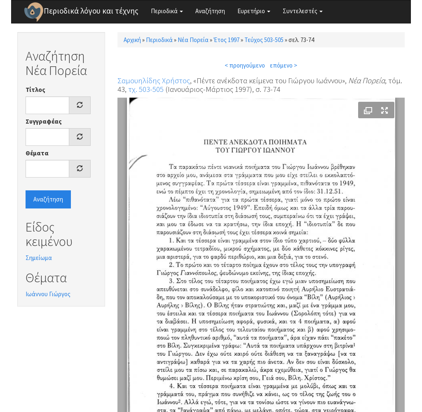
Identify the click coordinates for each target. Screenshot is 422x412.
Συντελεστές (303, 11)
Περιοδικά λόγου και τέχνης (91, 11)
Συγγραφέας (44, 121)
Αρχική (132, 40)
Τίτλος (35, 90)
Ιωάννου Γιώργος (48, 294)
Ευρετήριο (253, 11)
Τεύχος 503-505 (264, 40)
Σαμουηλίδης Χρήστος (153, 80)
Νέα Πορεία (193, 40)
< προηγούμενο (245, 65)
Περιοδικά (167, 11)
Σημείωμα (39, 258)
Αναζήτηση (210, 11)
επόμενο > (283, 65)
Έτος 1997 (226, 40)
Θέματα (37, 153)
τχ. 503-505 (146, 89)
